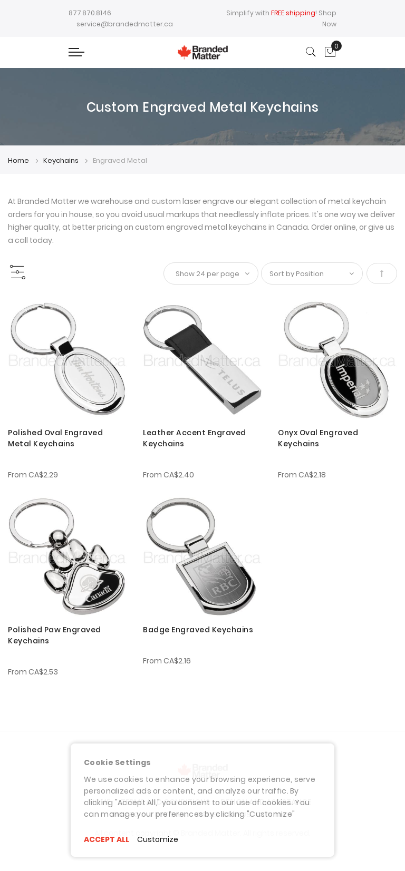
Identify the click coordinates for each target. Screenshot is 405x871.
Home (19, 160)
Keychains (61, 160)
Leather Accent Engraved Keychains (194, 438)
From (33, 474)
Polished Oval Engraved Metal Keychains (55, 438)
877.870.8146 (90, 12)
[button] (22, 312)
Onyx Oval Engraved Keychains (318, 438)
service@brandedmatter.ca (124, 23)
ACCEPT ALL (106, 839)
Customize (157, 839)
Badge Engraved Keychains (198, 629)
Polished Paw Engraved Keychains (54, 635)
